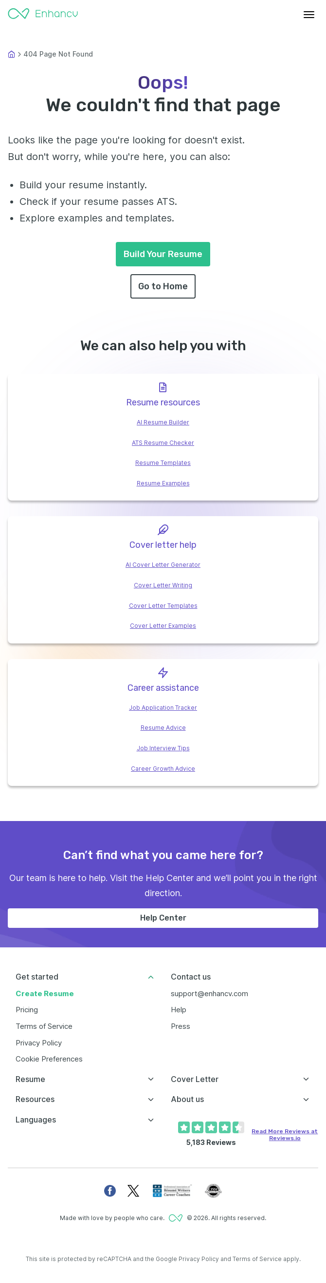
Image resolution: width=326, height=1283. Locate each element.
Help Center (163, 917)
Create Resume (45, 993)
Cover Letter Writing (163, 585)
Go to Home (163, 286)
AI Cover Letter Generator (163, 564)
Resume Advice (163, 727)
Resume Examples (163, 483)
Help (178, 1009)
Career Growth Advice (163, 768)
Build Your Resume (163, 254)
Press (180, 1026)
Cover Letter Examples (163, 625)
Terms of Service (44, 1026)
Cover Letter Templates (163, 605)
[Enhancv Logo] (43, 14)
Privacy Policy (39, 1042)
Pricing (27, 1009)
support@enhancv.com (209, 993)
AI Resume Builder (163, 422)
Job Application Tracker (163, 707)
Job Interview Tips (163, 748)
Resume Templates (163, 462)
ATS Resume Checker (163, 442)
